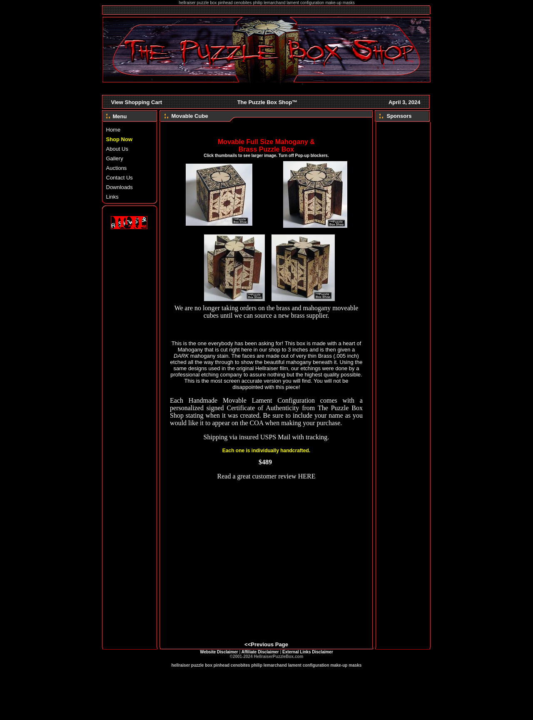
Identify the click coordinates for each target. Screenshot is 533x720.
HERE (307, 476)
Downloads (119, 187)
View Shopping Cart (136, 102)
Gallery (114, 158)
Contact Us (119, 177)
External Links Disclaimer (307, 652)
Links (112, 197)
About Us (117, 149)
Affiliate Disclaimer (260, 652)
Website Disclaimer (219, 652)
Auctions (116, 168)
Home (113, 130)
